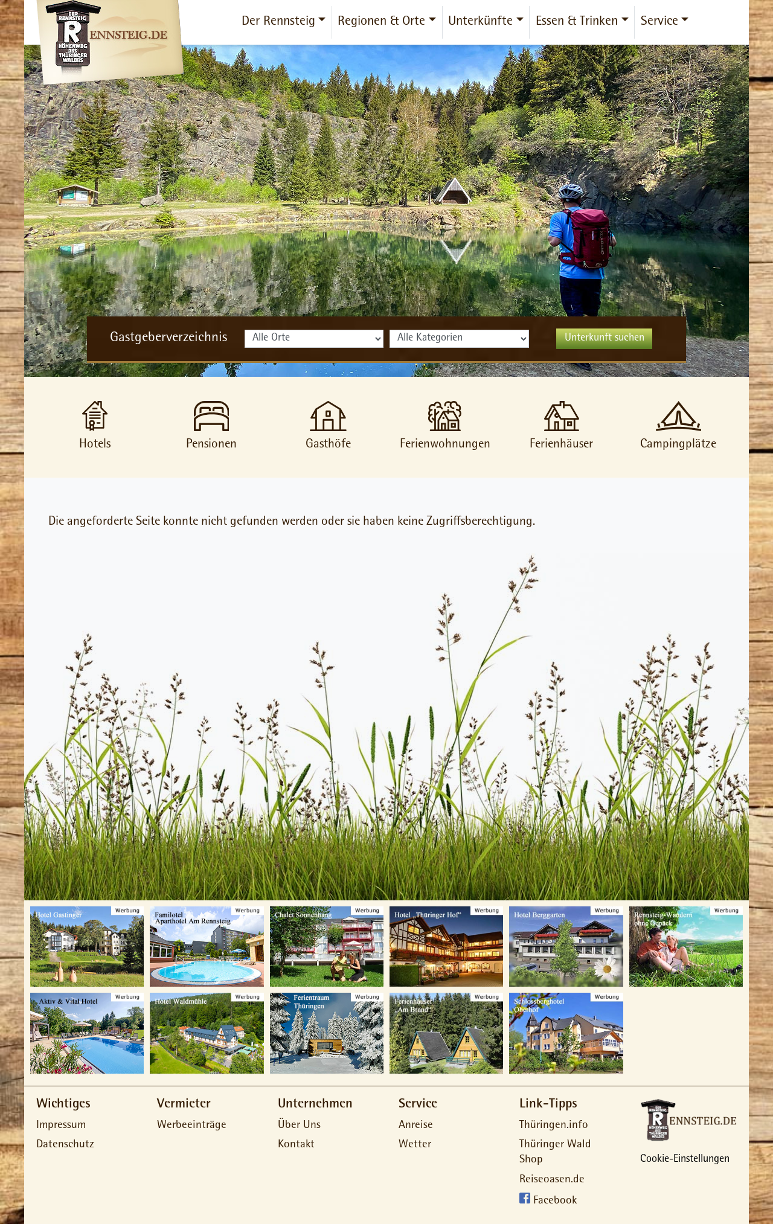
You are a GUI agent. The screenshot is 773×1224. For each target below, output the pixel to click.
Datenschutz (65, 1145)
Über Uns (299, 1126)
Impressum (61, 1126)
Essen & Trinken (577, 22)
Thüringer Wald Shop (555, 1152)
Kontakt (296, 1145)
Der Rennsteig (278, 22)
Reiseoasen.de (552, 1180)
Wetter (415, 1145)
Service (659, 22)
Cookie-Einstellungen (685, 1160)
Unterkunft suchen (604, 338)
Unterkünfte (480, 22)
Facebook (555, 1202)
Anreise (416, 1126)
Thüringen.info (553, 1126)
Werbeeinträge (191, 1126)
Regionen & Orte (381, 22)
